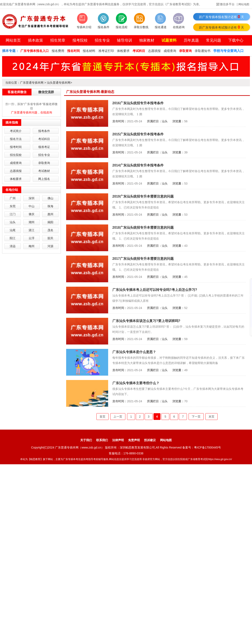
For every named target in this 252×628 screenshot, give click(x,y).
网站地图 (243, 4)
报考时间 (16, 147)
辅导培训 (124, 40)
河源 (50, 246)
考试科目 (44, 139)
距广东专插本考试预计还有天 (221, 27)
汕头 (165, 121)
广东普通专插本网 (31, 82)
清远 (13, 246)
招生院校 (16, 155)
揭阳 (50, 222)
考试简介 (16, 131)
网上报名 (44, 179)
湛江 (31, 230)
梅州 (31, 246)
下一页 (196, 416)
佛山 (50, 198)
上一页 (117, 416)
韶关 (50, 238)
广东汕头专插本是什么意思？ (134, 352)
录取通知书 (202, 51)
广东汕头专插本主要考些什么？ (135, 383)
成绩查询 (170, 51)
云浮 (31, 238)
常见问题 (213, 40)
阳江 (13, 238)
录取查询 (44, 163)
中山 (31, 206)
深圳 (31, 198)
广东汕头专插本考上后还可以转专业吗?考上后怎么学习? (154, 290)
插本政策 (35, 40)
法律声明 (118, 440)
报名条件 (103, 27)
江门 (13, 214)
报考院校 (80, 40)
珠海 (50, 206)
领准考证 (44, 147)
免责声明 (134, 440)
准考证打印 (106, 51)
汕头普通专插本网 (58, 82)
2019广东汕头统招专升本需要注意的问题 (143, 196)
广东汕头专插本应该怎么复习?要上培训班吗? (146, 321)
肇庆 (31, 214)
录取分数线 (141, 27)
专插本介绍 (84, 27)
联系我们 (102, 440)
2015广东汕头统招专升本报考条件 (138, 134)
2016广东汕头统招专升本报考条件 (138, 103)
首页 (102, 416)
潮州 (31, 222)
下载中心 (235, 40)
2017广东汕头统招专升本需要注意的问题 (143, 258)
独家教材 (146, 40)
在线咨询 (179, 27)
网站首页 (13, 40)
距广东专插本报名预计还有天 (221, 16)
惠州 (50, 214)
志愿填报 (154, 51)
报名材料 (89, 51)
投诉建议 (150, 440)
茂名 (50, 230)
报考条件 (44, 131)
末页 (211, 416)
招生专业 (102, 40)
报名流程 (121, 27)
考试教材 (44, 171)
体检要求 (123, 51)
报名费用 (58, 51)
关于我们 (86, 440)
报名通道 (161, 27)
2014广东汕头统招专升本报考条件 (138, 165)
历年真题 (191, 40)
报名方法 (16, 139)
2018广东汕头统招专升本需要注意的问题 (143, 227)
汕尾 (13, 230)
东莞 (13, 206)
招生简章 (57, 40)
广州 (13, 198)
